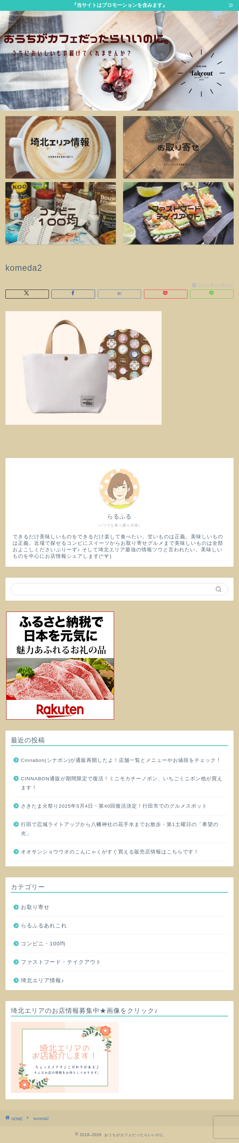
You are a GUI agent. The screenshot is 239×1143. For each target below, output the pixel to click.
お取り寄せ (35, 907)
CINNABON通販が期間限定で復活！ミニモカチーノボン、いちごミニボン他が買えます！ (121, 783)
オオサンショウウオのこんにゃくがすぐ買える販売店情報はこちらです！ (110, 852)
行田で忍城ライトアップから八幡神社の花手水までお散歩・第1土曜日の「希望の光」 (119, 829)
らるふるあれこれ (44, 925)
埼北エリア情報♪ (42, 980)
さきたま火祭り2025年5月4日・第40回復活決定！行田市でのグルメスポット (114, 806)
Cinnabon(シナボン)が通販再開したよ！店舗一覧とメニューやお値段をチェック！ (121, 760)
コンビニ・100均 (43, 943)
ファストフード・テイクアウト (61, 962)
